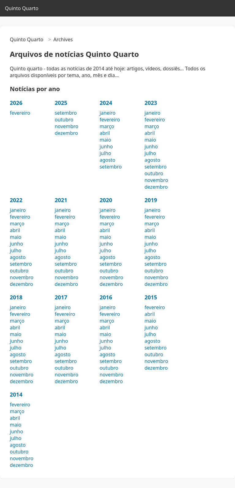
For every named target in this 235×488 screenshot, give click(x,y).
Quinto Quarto (21, 8)
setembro (66, 112)
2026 (16, 102)
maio (105, 139)
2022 (16, 200)
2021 (61, 200)
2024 (105, 102)
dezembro (66, 133)
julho (105, 153)
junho (106, 146)
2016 (105, 297)
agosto (107, 160)
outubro (64, 119)
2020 (105, 200)
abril (104, 133)
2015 (150, 297)
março (106, 126)
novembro (66, 126)
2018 (16, 297)
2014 (16, 394)
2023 (150, 102)
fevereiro (20, 112)
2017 (61, 297)
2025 (61, 102)
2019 (150, 200)
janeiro (107, 112)
